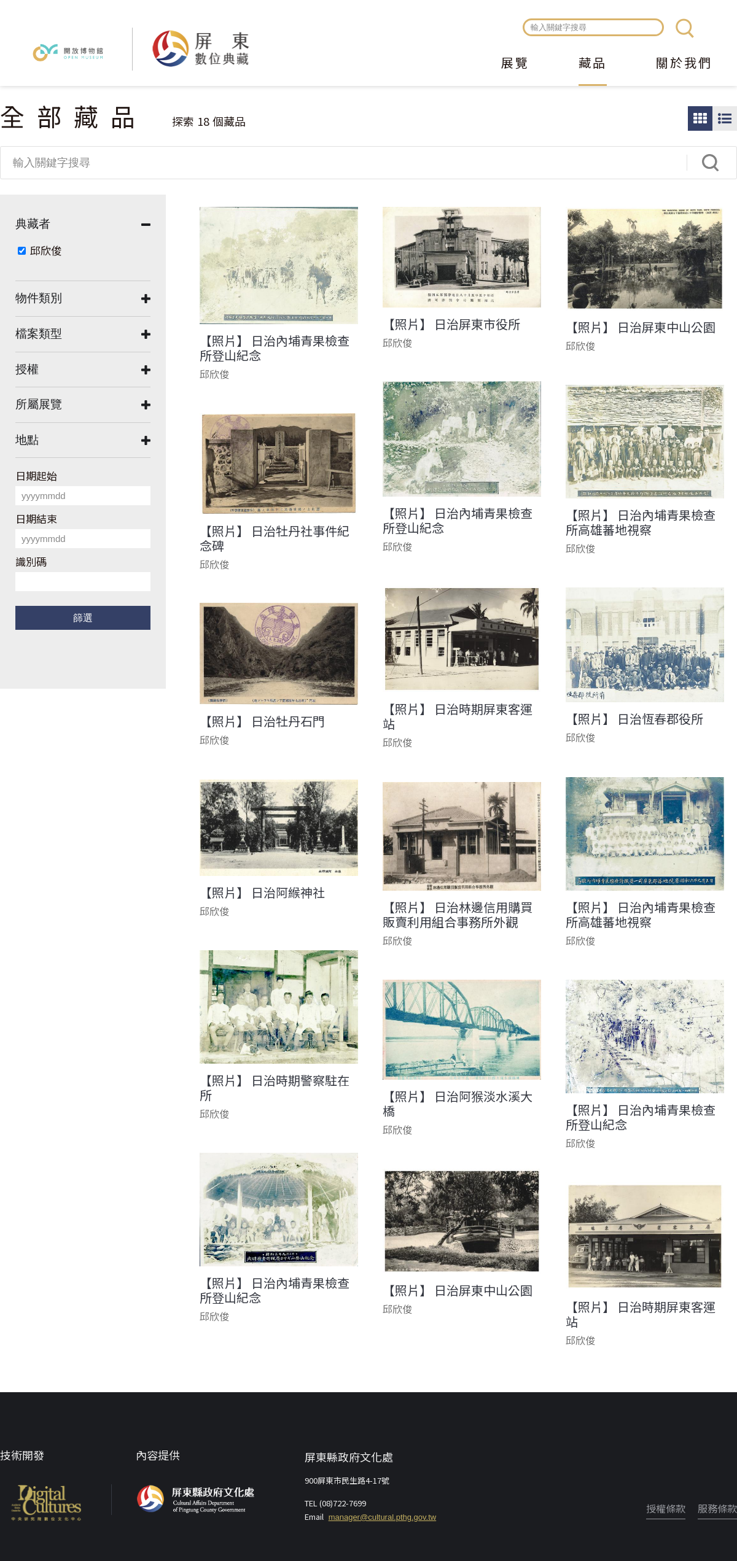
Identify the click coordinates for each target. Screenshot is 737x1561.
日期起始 (36, 475)
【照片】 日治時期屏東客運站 (457, 716)
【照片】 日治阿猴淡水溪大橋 (457, 1103)
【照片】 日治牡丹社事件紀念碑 (274, 538)
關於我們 (684, 63)
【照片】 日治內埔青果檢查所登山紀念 (274, 348)
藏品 (593, 63)
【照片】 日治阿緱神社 (262, 892)
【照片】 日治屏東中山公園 (641, 327)
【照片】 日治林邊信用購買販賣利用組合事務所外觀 (457, 914)
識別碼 (31, 561)
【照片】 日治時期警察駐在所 (274, 1087)
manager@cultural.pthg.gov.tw (383, 1517)
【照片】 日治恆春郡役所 (634, 718)
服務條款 (717, 1508)
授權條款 (665, 1508)
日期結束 (36, 518)
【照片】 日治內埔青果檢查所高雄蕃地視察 (641, 522)
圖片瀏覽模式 (700, 118)
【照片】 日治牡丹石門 (262, 721)
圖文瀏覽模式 (724, 118)
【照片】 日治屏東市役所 (451, 324)
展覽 (515, 63)
